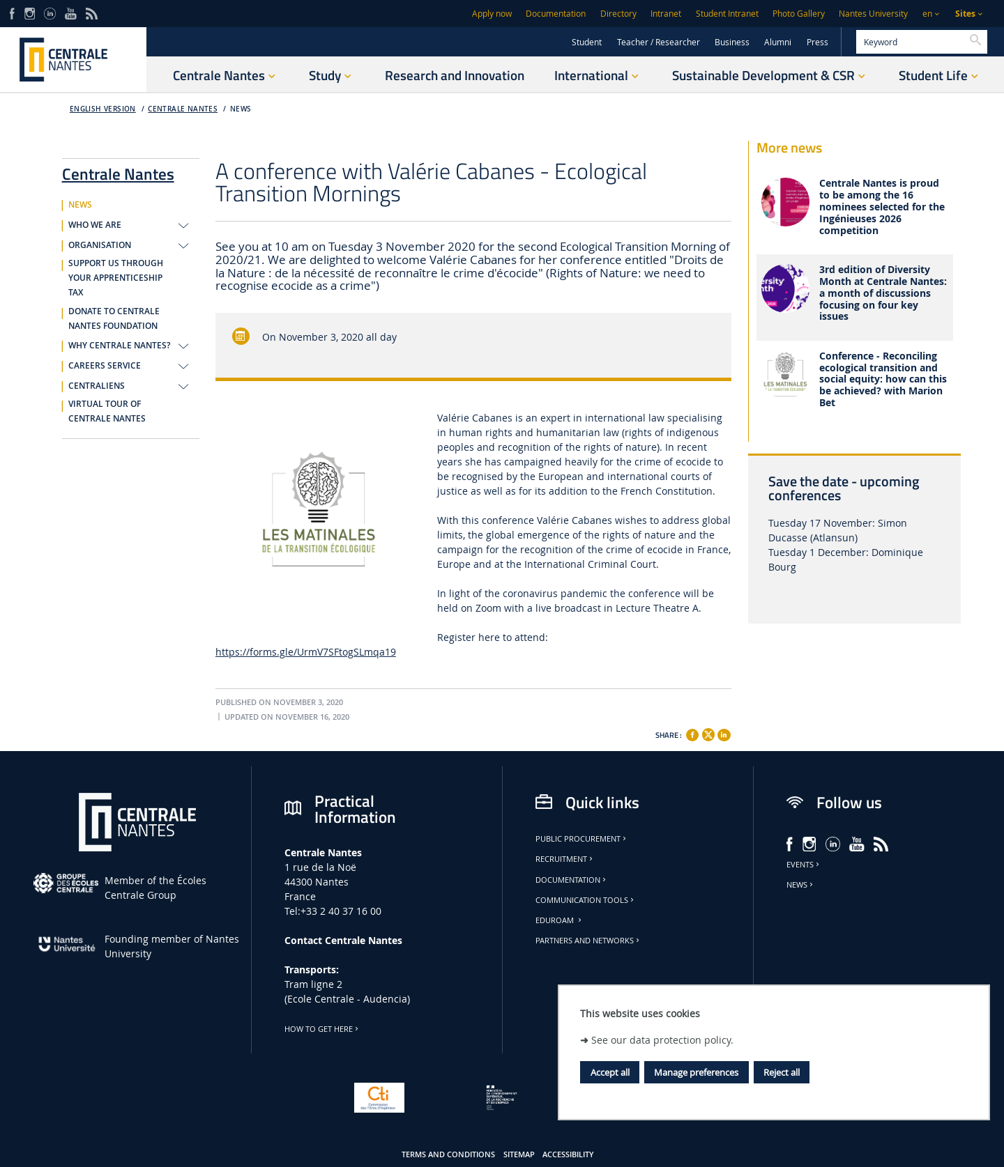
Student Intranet (727, 13)
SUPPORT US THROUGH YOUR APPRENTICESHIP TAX (115, 278)
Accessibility (568, 1154)
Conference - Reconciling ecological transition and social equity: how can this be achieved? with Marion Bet (883, 379)
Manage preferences (696, 1072)
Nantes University (873, 13)
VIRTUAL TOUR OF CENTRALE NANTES (107, 411)
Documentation (556, 13)
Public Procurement (581, 839)
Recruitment (565, 859)
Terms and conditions (448, 1154)
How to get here (322, 1029)
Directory (618, 13)
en (927, 13)
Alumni (777, 42)
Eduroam (559, 920)
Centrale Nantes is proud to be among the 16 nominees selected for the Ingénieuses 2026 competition (882, 207)
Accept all (610, 1072)
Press (817, 42)
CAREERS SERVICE (104, 365)
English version (103, 109)
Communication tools (585, 900)
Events (803, 865)
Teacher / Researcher (658, 42)
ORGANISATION (99, 245)
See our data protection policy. (662, 1039)
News (800, 885)
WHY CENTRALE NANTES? (119, 345)
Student (587, 42)
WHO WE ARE (94, 225)
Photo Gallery (799, 13)
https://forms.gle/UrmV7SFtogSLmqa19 (305, 651)
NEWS (241, 109)
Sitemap (519, 1154)
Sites (965, 14)
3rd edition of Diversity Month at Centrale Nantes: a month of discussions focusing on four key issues (883, 293)
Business (732, 42)
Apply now (492, 13)
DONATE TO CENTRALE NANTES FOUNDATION (114, 319)
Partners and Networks (588, 940)
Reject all (781, 1072)
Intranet (666, 13)
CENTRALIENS (96, 386)
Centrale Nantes (183, 109)
